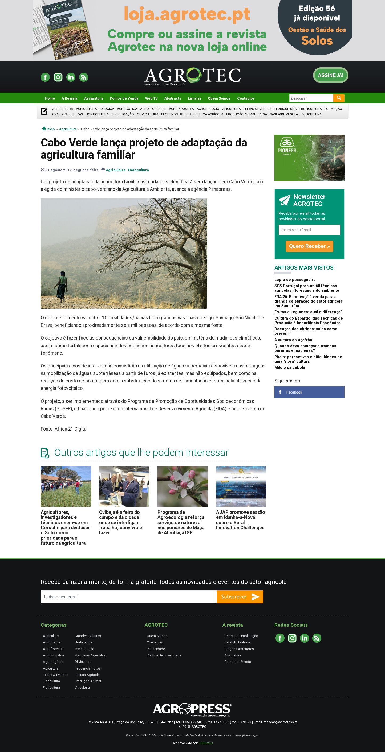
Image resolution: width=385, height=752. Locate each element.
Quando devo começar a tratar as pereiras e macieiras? (305, 348)
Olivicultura (147, 114)
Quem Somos (219, 98)
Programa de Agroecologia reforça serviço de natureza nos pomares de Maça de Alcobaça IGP (180, 522)
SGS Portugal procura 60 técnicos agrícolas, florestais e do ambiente (306, 288)
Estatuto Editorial (238, 642)
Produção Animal (241, 114)
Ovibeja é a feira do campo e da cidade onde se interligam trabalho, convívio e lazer (120, 522)
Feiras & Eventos (257, 109)
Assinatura (93, 98)
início (48, 129)
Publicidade (156, 649)
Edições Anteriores (239, 649)
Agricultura (62, 109)
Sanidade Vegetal (284, 114)
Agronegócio (208, 109)
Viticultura (312, 114)
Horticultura (97, 114)
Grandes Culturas (67, 114)
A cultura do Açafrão (293, 340)
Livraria (194, 98)
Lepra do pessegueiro (295, 280)
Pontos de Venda (124, 98)
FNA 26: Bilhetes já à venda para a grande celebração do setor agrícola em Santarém (308, 301)
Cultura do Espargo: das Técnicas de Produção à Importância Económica (308, 320)
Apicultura (231, 109)
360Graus (206, 743)
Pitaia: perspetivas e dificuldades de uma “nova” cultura (308, 359)
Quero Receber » (309, 246)
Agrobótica (127, 109)
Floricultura (285, 109)
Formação (333, 109)
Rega (263, 114)
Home (50, 98)
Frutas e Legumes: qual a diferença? (308, 312)
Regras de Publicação (241, 636)
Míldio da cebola (289, 367)
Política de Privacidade (164, 655)
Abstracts (172, 98)
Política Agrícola (208, 114)
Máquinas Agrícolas (90, 655)
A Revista (70, 98)
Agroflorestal (153, 109)
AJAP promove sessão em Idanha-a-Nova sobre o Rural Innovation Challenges (240, 520)
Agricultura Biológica (95, 109)
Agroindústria (181, 109)
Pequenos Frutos (176, 114)
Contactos (246, 98)
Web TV (151, 98)
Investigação (123, 114)
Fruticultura (310, 109)
